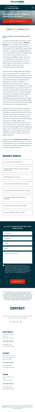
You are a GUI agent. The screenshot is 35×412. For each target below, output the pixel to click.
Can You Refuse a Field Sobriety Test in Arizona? (17, 190)
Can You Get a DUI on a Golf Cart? (13, 162)
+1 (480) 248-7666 (12, 8)
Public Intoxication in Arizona (12, 177)
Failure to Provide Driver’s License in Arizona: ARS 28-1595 (16, 169)
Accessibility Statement (17, 408)
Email (5, 243)
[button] (17, 29)
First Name (7, 233)
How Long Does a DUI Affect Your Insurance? (16, 184)
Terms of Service (26, 299)
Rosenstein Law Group (21, 139)
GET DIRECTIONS (8, 341)
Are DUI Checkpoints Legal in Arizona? (14, 212)
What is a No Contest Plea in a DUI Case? (15, 205)
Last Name (7, 238)
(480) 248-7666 (7, 344)
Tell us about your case (11, 253)
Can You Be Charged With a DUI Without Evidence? (15, 198)
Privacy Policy (19, 271)
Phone (6, 248)
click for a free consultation (17, 21)
